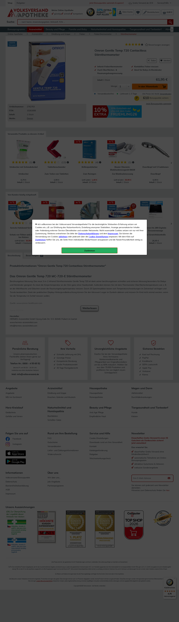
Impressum (113, 63)
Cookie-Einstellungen (98, 66)
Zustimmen (40, 69)
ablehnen (63, 66)
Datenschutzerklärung (88, 63)
